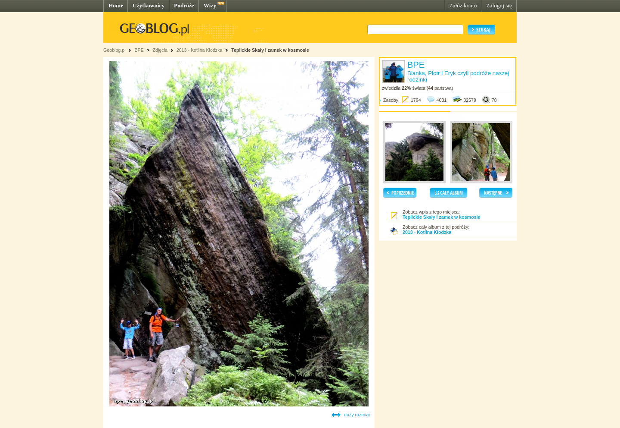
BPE (138, 50)
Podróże (184, 5)
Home (115, 5)
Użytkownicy (148, 5)
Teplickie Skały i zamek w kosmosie (270, 50)
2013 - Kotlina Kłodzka (200, 50)
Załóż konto (463, 5)
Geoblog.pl (114, 50)
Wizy (210, 5)
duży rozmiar (357, 414)
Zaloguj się (499, 5)
